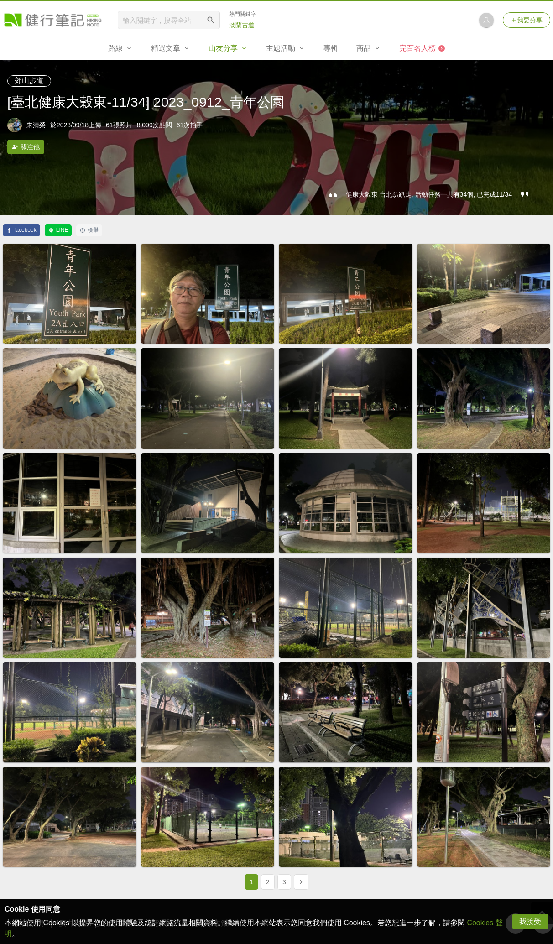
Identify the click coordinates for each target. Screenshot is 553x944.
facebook (21, 230)
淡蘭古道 (242, 25)
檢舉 (89, 230)
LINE (58, 230)
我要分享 (527, 20)
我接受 (530, 921)
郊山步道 (29, 80)
